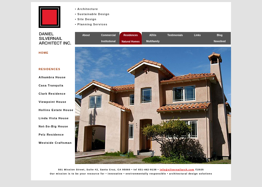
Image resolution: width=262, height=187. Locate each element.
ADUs (153, 35)
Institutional (108, 41)
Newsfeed (220, 41)
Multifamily (152, 41)
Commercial (108, 35)
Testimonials (175, 35)
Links (197, 35)
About (86, 35)
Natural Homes (131, 41)
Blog (220, 35)
